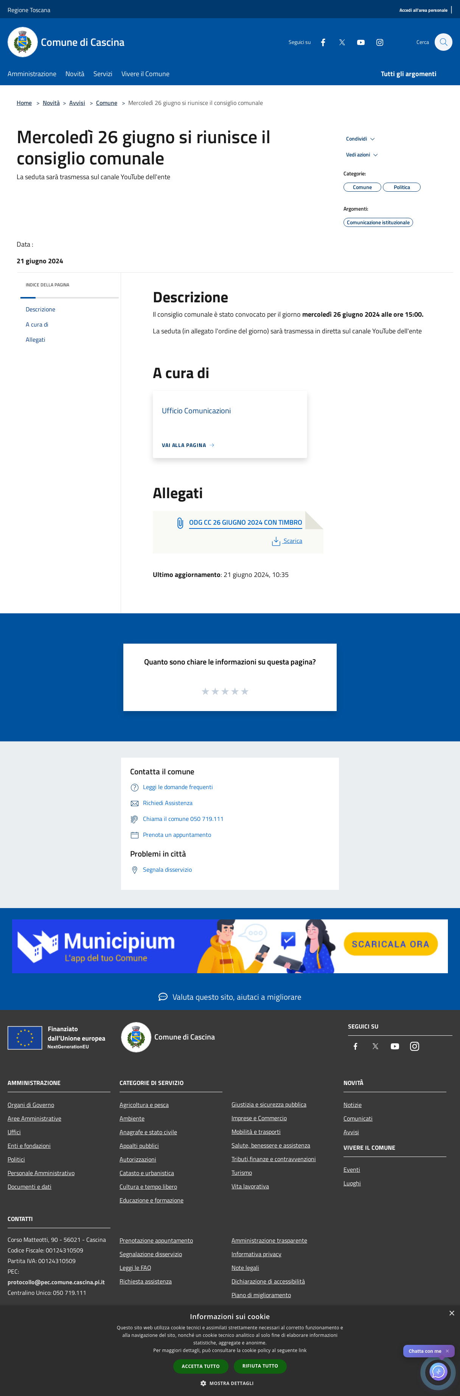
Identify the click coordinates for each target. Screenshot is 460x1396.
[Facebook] (319, 42)
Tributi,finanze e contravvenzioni (274, 1158)
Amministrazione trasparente (269, 1240)
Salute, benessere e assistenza (271, 1145)
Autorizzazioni (138, 1159)
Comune (106, 102)
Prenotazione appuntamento (156, 1240)
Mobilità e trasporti (256, 1131)
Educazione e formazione (151, 1200)
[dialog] (230, 1350)
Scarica (286, 540)
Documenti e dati (29, 1186)
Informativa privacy (256, 1253)
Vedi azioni (363, 154)
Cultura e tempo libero (148, 1186)
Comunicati (358, 1118)
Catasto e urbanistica (147, 1172)
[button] (230, 1383)
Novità (51, 102)
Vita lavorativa (250, 1186)
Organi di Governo (31, 1104)
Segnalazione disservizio (151, 1253)
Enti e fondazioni (29, 1145)
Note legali (245, 1267)
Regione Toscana (29, 9)
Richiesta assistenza (146, 1281)
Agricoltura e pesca (144, 1104)
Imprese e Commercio (259, 1117)
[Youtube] (357, 42)
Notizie (352, 1104)
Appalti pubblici (139, 1145)
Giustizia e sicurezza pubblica (269, 1104)
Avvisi (77, 102)
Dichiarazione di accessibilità (268, 1281)
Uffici (14, 1131)
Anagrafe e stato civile (148, 1131)
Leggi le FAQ (135, 1267)
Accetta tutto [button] (201, 1366)
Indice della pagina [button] (47, 284)
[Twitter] (338, 42)
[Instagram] (376, 42)
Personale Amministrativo (41, 1172)
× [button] (451, 1313)
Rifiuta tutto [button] (260, 1366)
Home (24, 102)
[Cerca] (443, 42)
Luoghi (352, 1183)
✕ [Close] (447, 1351)
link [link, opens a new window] (303, 1350)
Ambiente (132, 1118)
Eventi (351, 1169)
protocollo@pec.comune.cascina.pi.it (56, 1282)
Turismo (242, 1172)
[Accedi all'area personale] (423, 10)
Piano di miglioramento (261, 1294)
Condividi (361, 139)
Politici (16, 1159)
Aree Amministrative (34, 1118)
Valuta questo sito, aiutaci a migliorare (230, 997)
